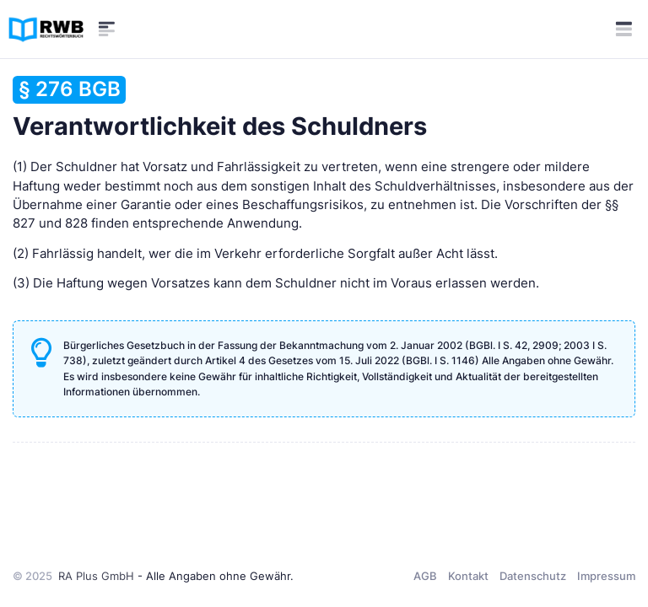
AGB (425, 576)
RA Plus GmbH (96, 576)
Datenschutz (533, 576)
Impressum (606, 576)
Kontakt (468, 576)
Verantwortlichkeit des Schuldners (220, 108)
